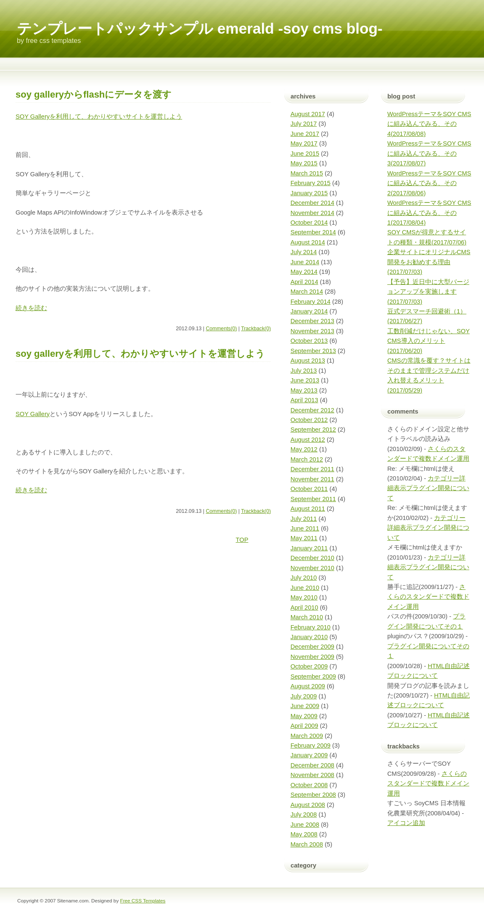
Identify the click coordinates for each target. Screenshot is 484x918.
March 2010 (307, 617)
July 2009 (304, 696)
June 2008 (305, 824)
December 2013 (312, 321)
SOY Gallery (33, 414)
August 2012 (308, 439)
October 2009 (309, 666)
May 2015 (304, 163)
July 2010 (304, 577)
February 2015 (311, 183)
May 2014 (304, 271)
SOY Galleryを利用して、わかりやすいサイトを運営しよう (99, 116)
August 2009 (308, 686)
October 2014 (309, 222)
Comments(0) (221, 329)
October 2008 (309, 785)
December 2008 (312, 765)
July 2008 (304, 814)
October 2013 (309, 340)
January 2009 (309, 755)
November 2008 (312, 775)
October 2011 (309, 489)
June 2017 (305, 133)
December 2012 (312, 410)
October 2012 (309, 420)
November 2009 (312, 656)
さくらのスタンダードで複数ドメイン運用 (428, 597)
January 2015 (309, 193)
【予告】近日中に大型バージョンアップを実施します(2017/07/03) (428, 292)
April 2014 (304, 282)
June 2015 (305, 153)
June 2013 (305, 380)
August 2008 (308, 804)
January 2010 (309, 637)
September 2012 (313, 429)
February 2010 (311, 627)
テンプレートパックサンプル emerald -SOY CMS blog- (200, 28)
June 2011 (305, 528)
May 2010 (304, 597)
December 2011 (312, 469)
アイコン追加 (406, 823)
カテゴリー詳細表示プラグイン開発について (428, 488)
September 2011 (313, 499)
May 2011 (304, 538)
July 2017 (304, 123)
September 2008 (313, 794)
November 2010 (312, 568)
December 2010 (312, 558)
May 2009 (304, 716)
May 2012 (304, 449)
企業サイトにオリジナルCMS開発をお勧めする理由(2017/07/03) (429, 262)
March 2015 (307, 173)
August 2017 (308, 114)
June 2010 (305, 587)
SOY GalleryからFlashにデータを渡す (94, 94)
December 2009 (312, 646)
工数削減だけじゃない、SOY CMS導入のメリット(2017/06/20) (428, 341)
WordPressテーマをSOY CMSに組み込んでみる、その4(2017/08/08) (429, 124)
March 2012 (307, 459)
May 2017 (304, 143)
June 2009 (305, 706)
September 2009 (313, 676)
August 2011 (308, 508)
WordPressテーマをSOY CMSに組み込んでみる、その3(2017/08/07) (429, 153)
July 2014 (304, 252)
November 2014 (312, 213)
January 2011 (309, 548)
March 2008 (307, 844)
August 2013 (308, 360)
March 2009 (307, 735)
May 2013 (304, 390)
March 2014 (307, 291)
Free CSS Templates (143, 900)
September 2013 (313, 351)
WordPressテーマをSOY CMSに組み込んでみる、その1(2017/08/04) (429, 212)
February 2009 (311, 745)
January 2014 (309, 311)
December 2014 (312, 202)
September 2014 (313, 232)
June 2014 (305, 262)
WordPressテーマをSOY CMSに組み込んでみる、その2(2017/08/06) (429, 183)
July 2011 (304, 518)
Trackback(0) (256, 329)
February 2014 (311, 301)
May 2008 (304, 834)
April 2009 (304, 725)
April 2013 (304, 400)
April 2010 (304, 607)
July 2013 (304, 370)
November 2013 (312, 331)
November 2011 (312, 479)
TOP (242, 539)
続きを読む (31, 308)
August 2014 (308, 242)
